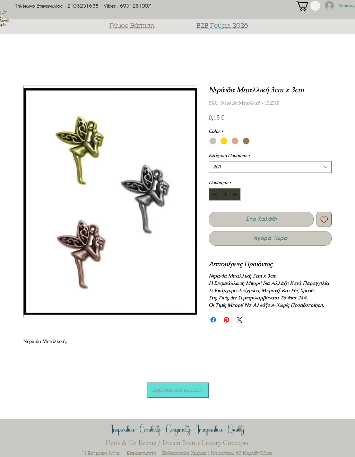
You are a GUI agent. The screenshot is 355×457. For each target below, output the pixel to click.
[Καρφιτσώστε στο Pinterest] (226, 320)
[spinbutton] (225, 194)
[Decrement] (214, 194)
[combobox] (270, 167)
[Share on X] (239, 320)
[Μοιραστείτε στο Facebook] (213, 320)
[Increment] (236, 194)
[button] (308, 6)
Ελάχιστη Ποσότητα (229, 155)
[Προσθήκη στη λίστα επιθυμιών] (324, 219)
